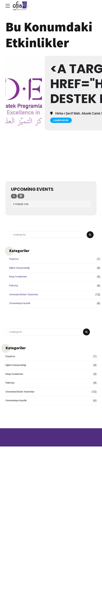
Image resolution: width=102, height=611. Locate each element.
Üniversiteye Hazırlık (20, 303)
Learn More (60, 120)
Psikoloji (13, 285)
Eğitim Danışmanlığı (20, 267)
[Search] (90, 234)
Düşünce (14, 259)
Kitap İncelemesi (18, 276)
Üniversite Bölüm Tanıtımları (25, 294)
